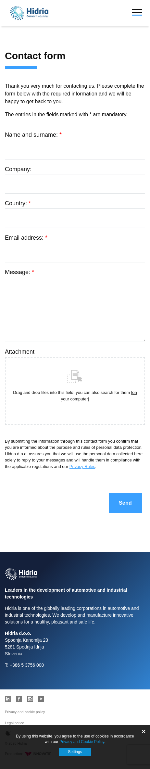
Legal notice (14, 723)
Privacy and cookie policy (25, 712)
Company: (18, 169)
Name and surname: (33, 135)
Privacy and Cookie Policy (81, 741)
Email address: (26, 237)
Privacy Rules (82, 466)
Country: (18, 203)
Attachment (19, 351)
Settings (75, 752)
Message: (19, 272)
